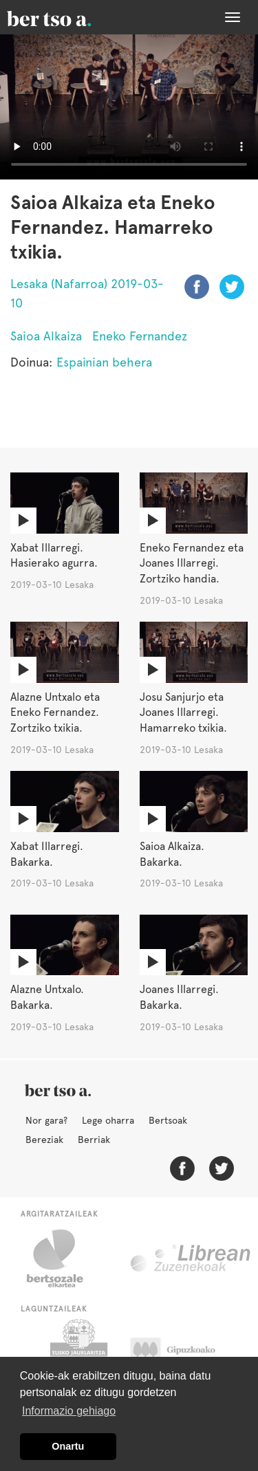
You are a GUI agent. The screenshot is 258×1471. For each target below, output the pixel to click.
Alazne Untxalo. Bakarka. (47, 997)
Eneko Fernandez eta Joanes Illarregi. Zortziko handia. (192, 563)
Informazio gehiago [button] (69, 1411)
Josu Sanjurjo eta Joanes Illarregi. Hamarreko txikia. (183, 712)
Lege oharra (108, 1120)
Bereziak (44, 1139)
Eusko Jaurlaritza (77, 1353)
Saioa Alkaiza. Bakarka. (172, 854)
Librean (191, 1258)
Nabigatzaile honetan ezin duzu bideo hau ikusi (129, 106)
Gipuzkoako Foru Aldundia (186, 1353)
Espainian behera (104, 362)
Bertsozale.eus (64, 1258)
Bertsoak (168, 1120)
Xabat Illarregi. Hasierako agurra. (54, 555)
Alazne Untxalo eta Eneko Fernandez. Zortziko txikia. (55, 712)
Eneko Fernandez (139, 336)
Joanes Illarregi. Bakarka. (179, 997)
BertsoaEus (69, 17)
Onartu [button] (68, 1446)
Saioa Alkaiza (46, 336)
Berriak (94, 1139)
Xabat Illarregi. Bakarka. (46, 854)
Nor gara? (46, 1120)
